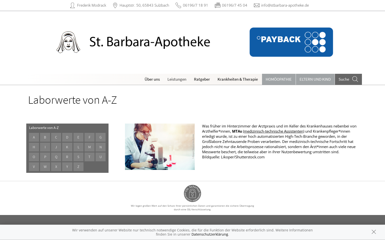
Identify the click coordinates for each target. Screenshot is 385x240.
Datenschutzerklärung (210, 234)
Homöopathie (279, 79)
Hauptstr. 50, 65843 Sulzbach (144, 5)
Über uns (152, 79)
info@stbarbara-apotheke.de (285, 5)
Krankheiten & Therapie (238, 79)
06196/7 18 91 (195, 5)
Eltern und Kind (315, 79)
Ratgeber (202, 79)
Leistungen (176, 79)
